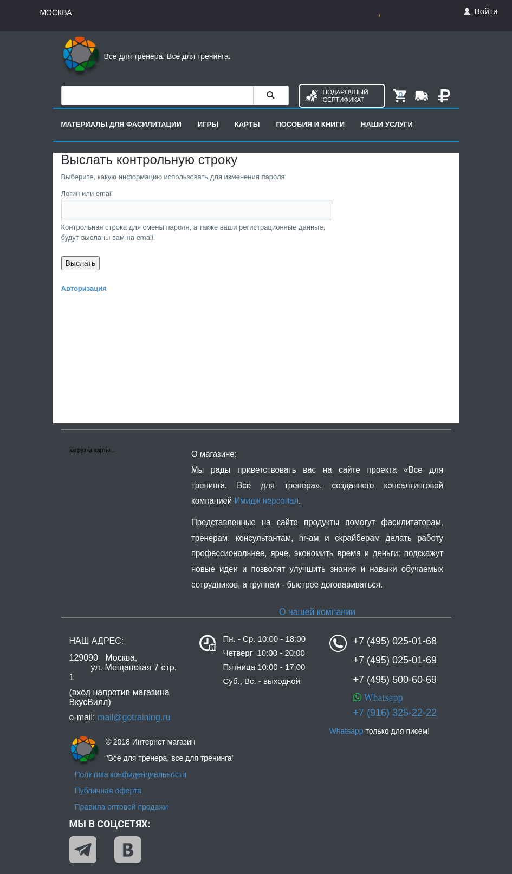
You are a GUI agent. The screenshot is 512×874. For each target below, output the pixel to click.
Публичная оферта (108, 790)
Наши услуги (387, 124)
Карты (247, 124)
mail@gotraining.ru (134, 717)
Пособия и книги (310, 124)
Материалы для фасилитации (121, 124)
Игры (208, 124)
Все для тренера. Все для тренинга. (146, 56)
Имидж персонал (266, 500)
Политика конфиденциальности (131, 774)
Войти (480, 11)
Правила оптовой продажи (121, 807)
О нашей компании (316, 611)
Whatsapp (382, 697)
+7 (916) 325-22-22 (395, 712)
